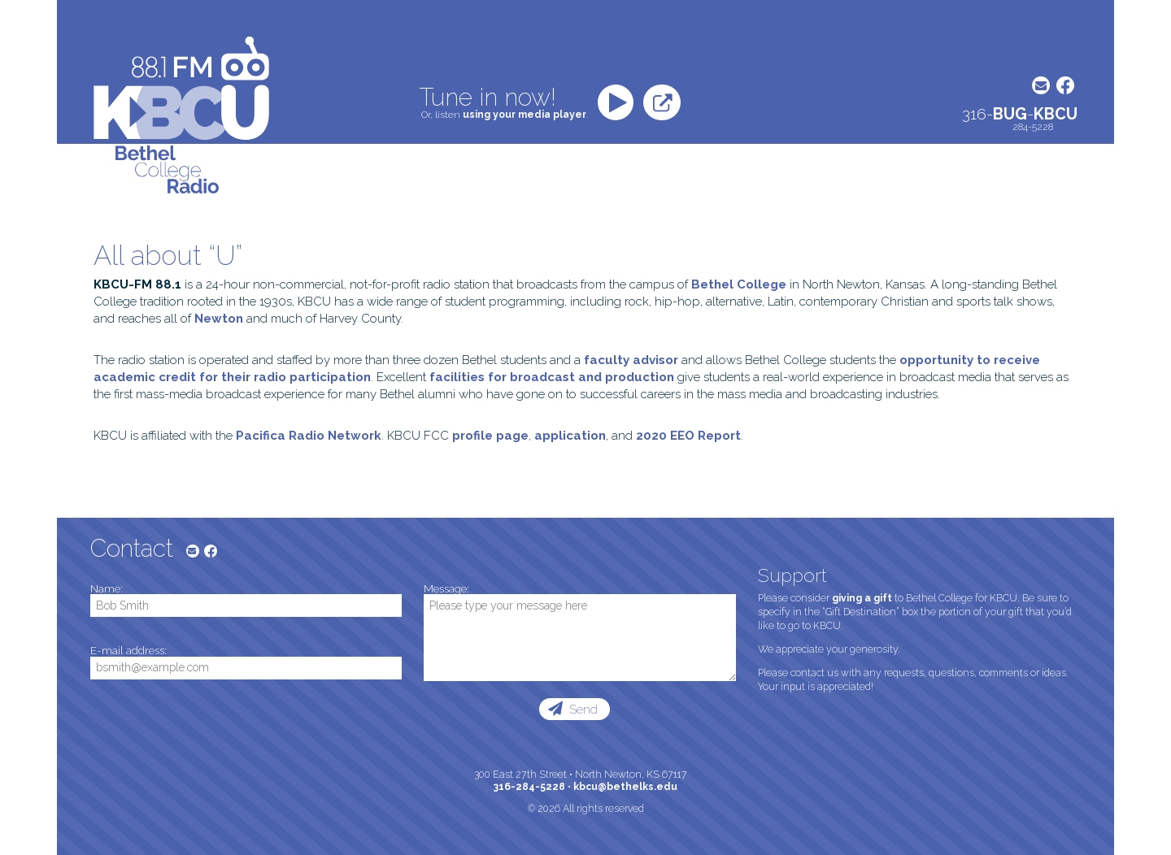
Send (582, 709)
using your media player (524, 114)
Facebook (1065, 85)
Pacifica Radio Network (308, 435)
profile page (490, 435)
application (570, 435)
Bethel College (738, 284)
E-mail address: (128, 651)
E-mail (1041, 85)
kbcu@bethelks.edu (625, 786)
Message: (446, 589)
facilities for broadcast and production (551, 377)
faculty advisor (631, 360)
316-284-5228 (529, 786)
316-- (1019, 114)
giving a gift (862, 598)
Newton (218, 318)
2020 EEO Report (688, 435)
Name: (106, 589)
